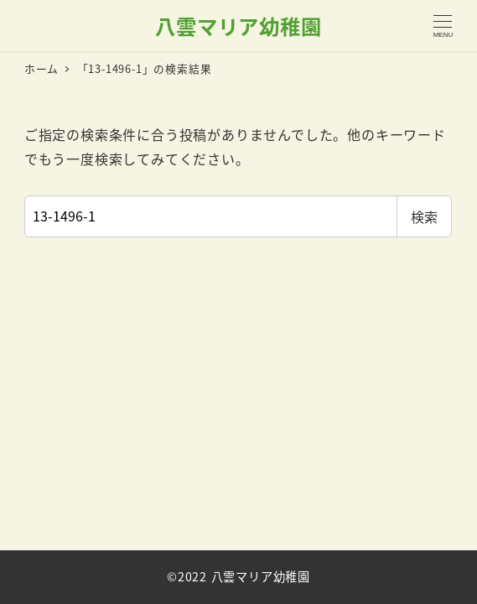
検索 (424, 216)
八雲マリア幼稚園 (238, 25)
